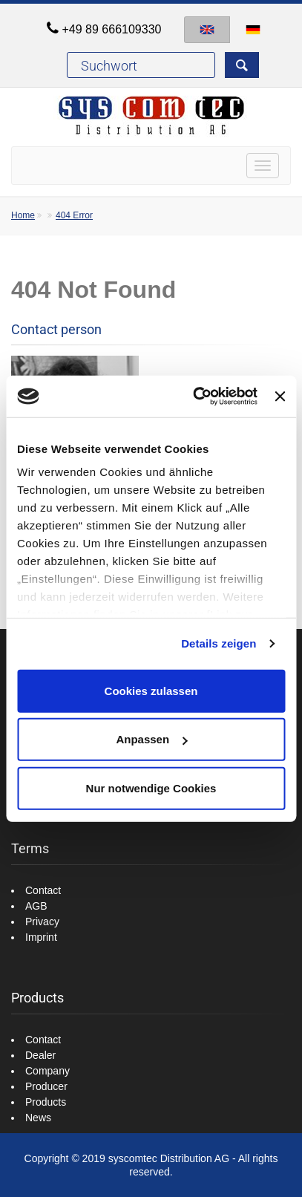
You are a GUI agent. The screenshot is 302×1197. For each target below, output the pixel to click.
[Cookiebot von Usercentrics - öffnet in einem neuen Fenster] (195, 396)
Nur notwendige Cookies (151, 787)
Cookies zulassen (151, 690)
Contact (43, 890)
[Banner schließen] (280, 396)
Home (23, 215)
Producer (46, 1086)
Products (45, 1102)
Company (47, 1071)
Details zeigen (218, 643)
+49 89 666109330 (112, 29)
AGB (36, 906)
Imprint (41, 937)
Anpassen (151, 739)
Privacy (42, 921)
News (38, 1117)
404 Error (74, 215)
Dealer (40, 1055)
